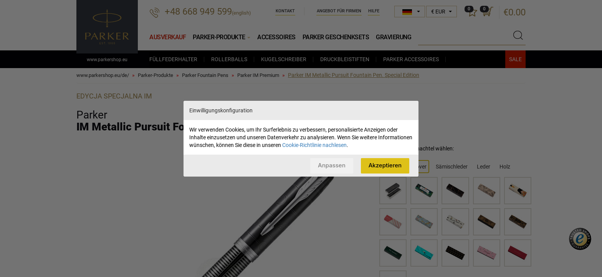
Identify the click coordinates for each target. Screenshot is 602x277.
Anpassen (332, 165)
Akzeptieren (385, 165)
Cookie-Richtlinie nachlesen (314, 145)
